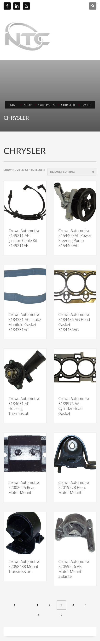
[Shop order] (71, 172)
